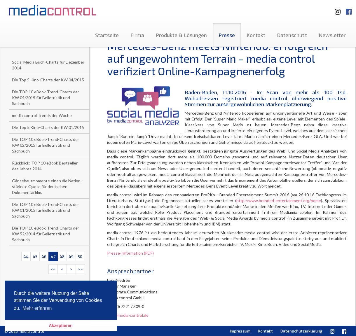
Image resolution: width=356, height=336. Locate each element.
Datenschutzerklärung (301, 330)
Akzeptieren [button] (61, 325)
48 (62, 256)
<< (53, 269)
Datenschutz (292, 35)
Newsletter (332, 35)
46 (43, 256)
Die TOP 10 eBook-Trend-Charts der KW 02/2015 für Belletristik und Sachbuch (45, 145)
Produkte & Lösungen (181, 35)
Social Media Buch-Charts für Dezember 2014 (48, 65)
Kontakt (256, 35)
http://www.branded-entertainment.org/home (278, 200)
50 (80, 256)
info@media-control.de (128, 315)
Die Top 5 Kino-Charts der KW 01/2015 (48, 127)
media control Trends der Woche (42, 115)
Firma (137, 35)
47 (53, 256)
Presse (227, 35)
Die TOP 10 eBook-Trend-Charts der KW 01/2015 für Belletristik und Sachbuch (45, 210)
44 (26, 256)
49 (71, 256)
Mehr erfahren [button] (37, 308)
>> (80, 269)
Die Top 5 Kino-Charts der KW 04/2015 (48, 79)
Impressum (240, 330)
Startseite (107, 35)
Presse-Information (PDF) (130, 253)
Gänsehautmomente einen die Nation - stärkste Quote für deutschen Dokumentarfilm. (47, 186)
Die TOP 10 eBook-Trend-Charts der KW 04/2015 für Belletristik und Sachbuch (45, 97)
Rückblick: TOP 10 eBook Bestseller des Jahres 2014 (45, 165)
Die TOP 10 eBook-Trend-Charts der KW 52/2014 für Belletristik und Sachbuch (45, 233)
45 (35, 256)
